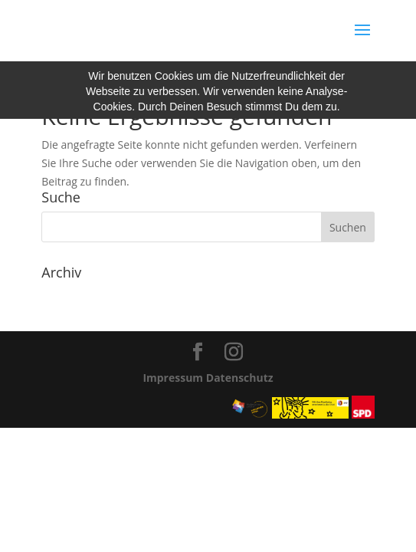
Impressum (172, 377)
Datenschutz (240, 377)
